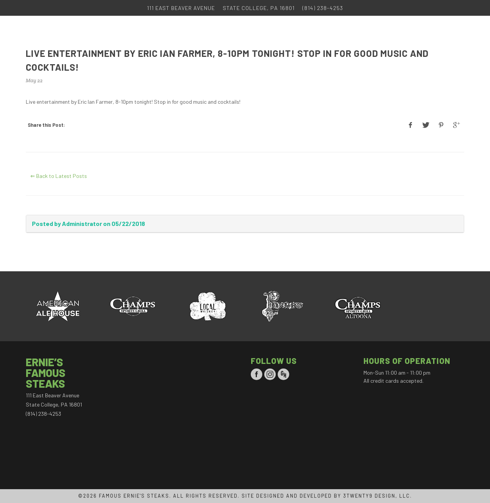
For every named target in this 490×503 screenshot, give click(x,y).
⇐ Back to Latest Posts (58, 176)
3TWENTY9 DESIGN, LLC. (377, 496)
